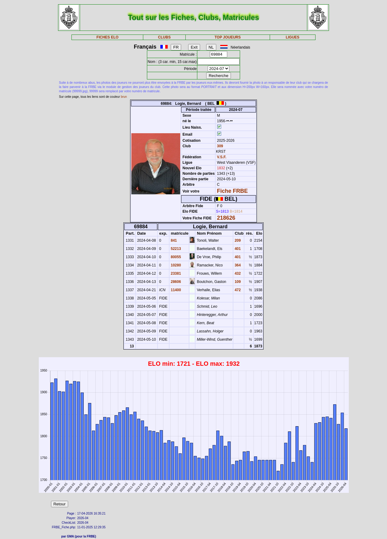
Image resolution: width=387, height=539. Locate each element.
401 (237, 249)
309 (219, 146)
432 (237, 273)
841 (173, 240)
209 (237, 240)
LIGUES (292, 37)
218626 (226, 218)
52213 (175, 249)
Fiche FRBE (232, 191)
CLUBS (164, 37)
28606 (175, 282)
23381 (175, 273)
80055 (175, 257)
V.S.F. (221, 157)
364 (237, 265)
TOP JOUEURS (227, 37)
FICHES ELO (108, 37)
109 (237, 282)
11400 (175, 290)
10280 (175, 265)
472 (237, 290)
